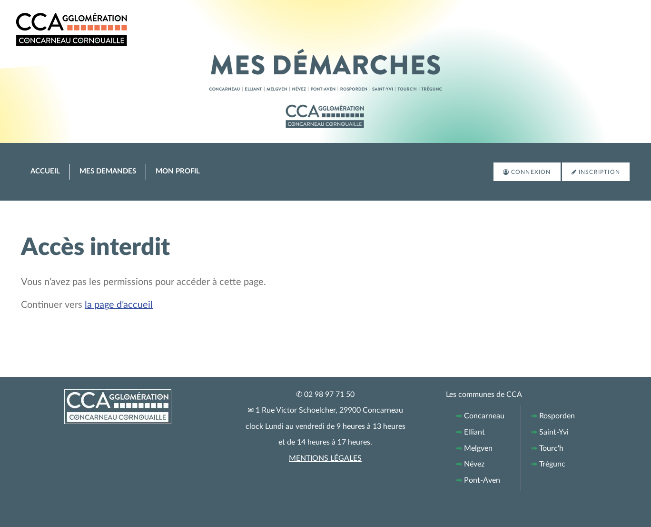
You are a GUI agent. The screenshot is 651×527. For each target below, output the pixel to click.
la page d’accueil (119, 305)
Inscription (599, 172)
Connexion (531, 172)
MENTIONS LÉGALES (325, 458)
